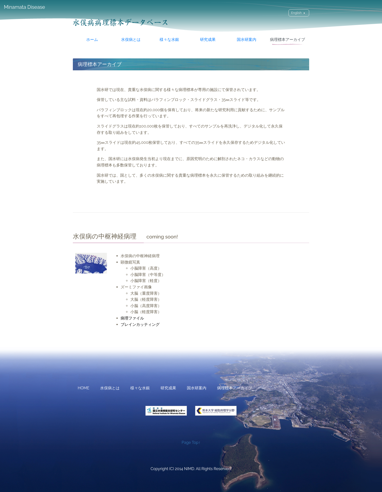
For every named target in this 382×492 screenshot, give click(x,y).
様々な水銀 (169, 39)
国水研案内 (246, 39)
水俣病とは (131, 39)
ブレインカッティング (140, 324)
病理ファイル (132, 318)
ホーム (92, 39)
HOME (83, 388)
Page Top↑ (191, 442)
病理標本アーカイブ (287, 39)
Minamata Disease (24, 7)
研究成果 (208, 39)
